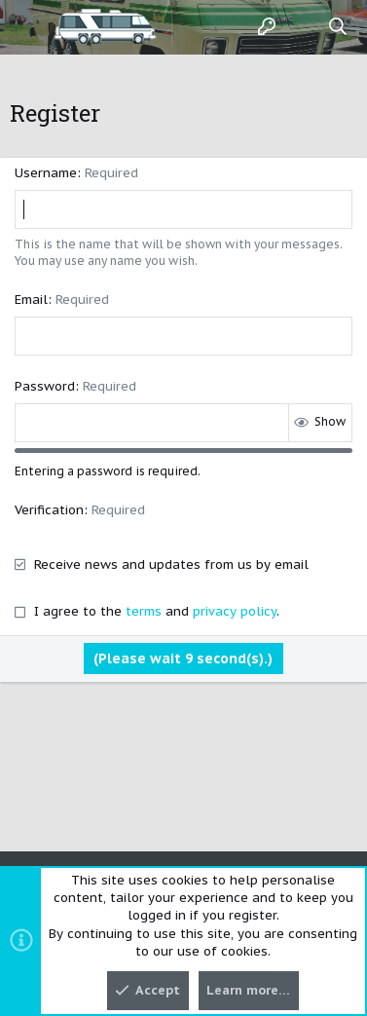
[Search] (338, 27)
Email (31, 299)
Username (46, 173)
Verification (49, 510)
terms (144, 611)
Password (45, 386)
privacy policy (234, 611)
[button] (29, 27)
